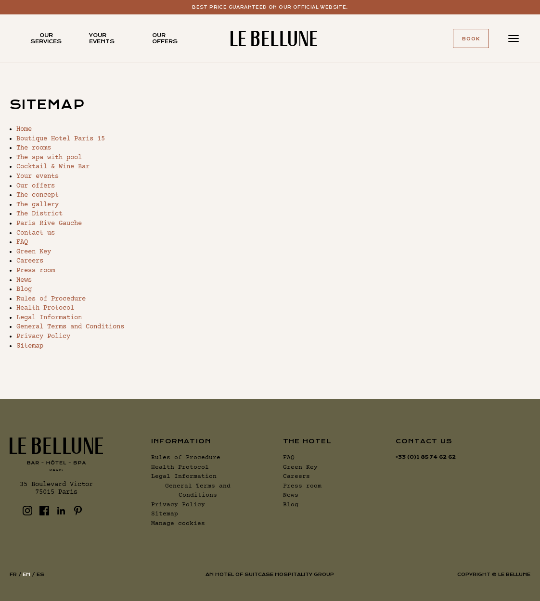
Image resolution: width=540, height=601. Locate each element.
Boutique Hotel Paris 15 (60, 139)
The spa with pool (49, 158)
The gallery (37, 205)
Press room (35, 271)
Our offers (165, 38)
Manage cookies (178, 523)
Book (471, 38)
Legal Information (49, 318)
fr (13, 574)
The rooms (33, 148)
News (24, 280)
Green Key (33, 252)
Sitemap (29, 346)
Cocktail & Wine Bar (53, 167)
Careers (29, 261)
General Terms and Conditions (70, 327)
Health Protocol (45, 308)
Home (24, 129)
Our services (46, 38)
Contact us (35, 233)
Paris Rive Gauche (49, 223)
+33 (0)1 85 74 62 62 (426, 457)
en (26, 574)
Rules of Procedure (51, 299)
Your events (102, 38)
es (40, 574)
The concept (37, 195)
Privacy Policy (43, 336)
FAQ (22, 242)
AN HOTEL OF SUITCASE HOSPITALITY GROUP (270, 574)
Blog (24, 289)
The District (39, 214)
